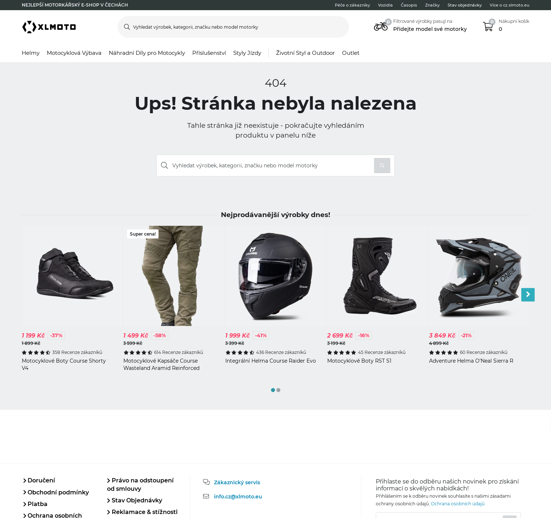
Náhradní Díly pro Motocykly (147, 52)
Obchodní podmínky (56, 492)
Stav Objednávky (134, 500)
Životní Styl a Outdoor (305, 52)
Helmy (31, 52)
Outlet (350, 52)
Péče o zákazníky (352, 5)
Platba (35, 504)
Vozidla (385, 5)
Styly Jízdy (247, 52)
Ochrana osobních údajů (458, 503)
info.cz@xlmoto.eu (238, 496)
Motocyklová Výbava (74, 52)
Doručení (39, 480)
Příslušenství (209, 52)
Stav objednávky (465, 5)
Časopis (409, 5)
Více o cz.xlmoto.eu (509, 5)
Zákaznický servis (237, 482)
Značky (432, 5)
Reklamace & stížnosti (142, 512)
